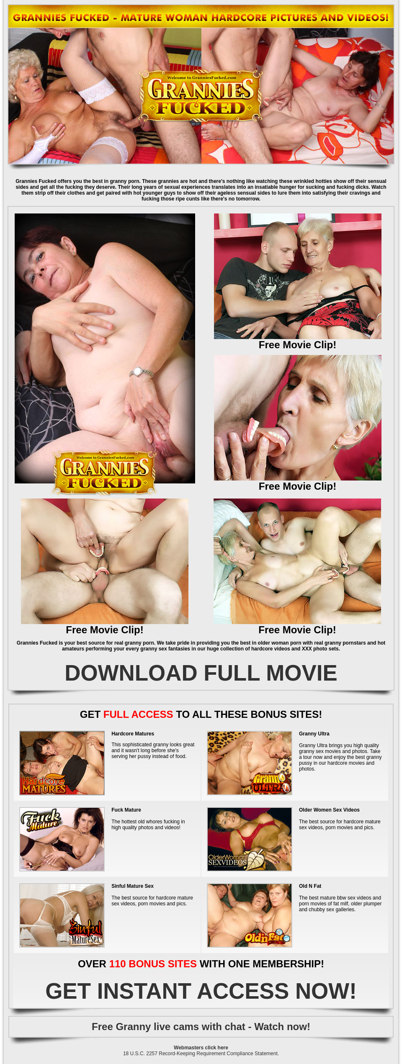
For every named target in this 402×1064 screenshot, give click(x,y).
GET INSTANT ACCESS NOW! (201, 991)
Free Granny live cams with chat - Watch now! (201, 1026)
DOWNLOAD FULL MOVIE (201, 673)
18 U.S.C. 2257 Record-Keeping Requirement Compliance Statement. (201, 1053)
